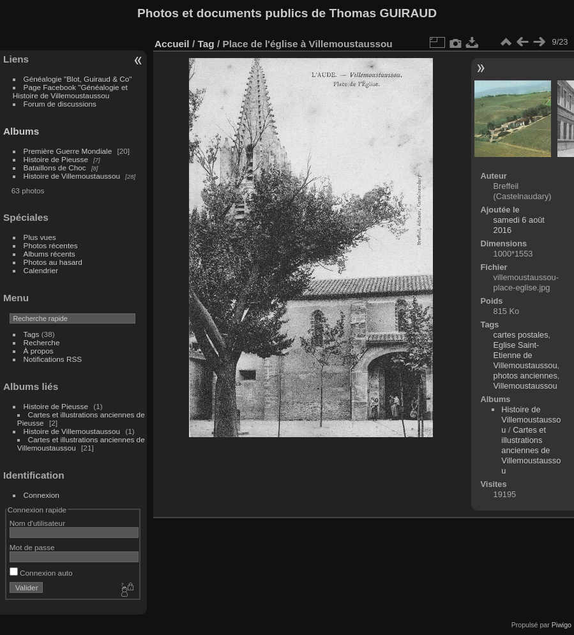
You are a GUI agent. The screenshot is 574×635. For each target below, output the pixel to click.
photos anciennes (525, 375)
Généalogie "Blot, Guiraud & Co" (78, 79)
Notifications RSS (53, 359)
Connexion (41, 495)
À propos (39, 351)
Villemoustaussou (525, 386)
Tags (32, 334)
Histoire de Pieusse (56, 159)
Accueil (172, 43)
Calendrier (41, 270)
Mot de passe (32, 547)
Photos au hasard (53, 262)
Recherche (42, 342)
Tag (205, 43)
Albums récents (49, 254)
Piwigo (561, 625)
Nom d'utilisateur (37, 523)
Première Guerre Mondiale (68, 151)
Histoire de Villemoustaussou (72, 176)
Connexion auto (41, 573)
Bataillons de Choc (55, 167)
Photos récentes (51, 245)
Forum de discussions (60, 104)
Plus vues (40, 237)
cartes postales (521, 335)
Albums (21, 131)
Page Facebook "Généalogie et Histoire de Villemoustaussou (70, 91)
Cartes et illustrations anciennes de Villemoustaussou (531, 450)
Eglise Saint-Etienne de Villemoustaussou (525, 355)
